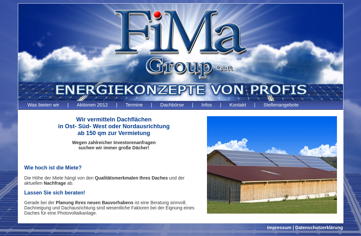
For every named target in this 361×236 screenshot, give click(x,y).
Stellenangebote (281, 104)
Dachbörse (172, 104)
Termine (134, 104)
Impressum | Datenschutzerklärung (305, 227)
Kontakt (237, 104)
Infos (206, 104)
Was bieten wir (43, 104)
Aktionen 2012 (92, 104)
